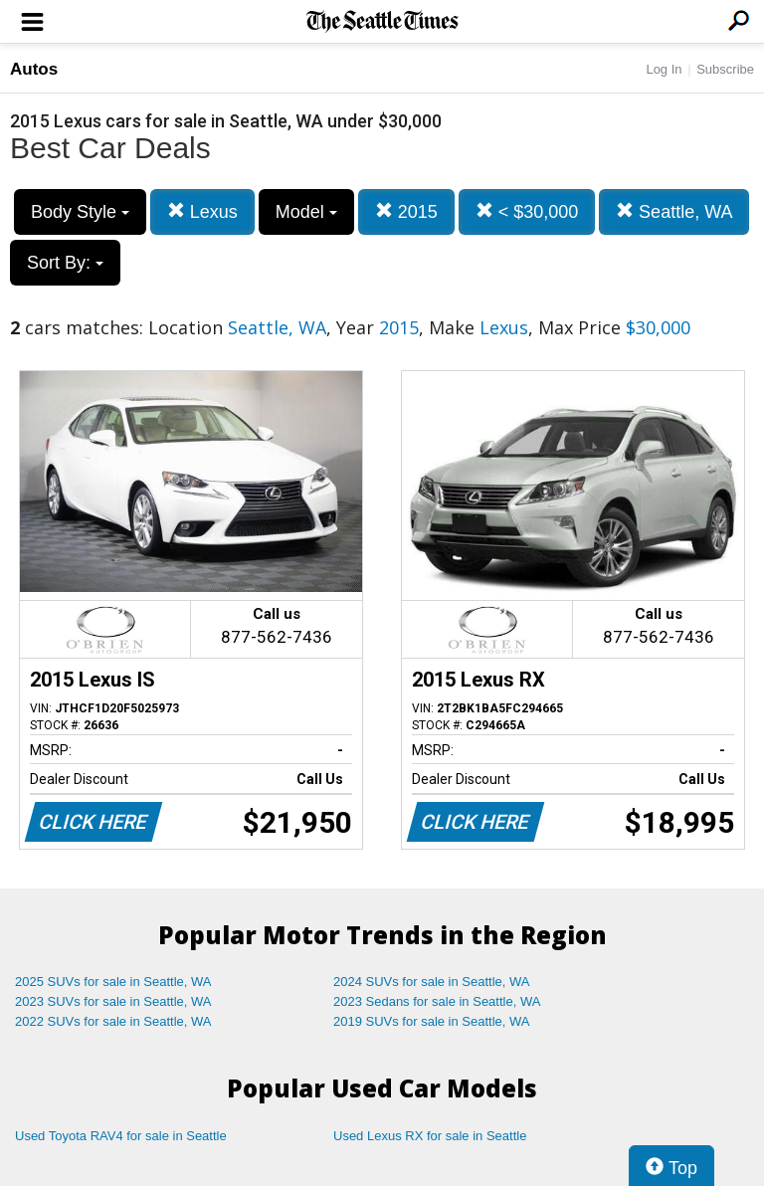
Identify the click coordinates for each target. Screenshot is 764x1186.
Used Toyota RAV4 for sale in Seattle (121, 1135)
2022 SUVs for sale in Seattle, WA (113, 1021)
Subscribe (725, 69)
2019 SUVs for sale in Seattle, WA (431, 1021)
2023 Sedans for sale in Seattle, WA (436, 1001)
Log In (663, 69)
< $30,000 (527, 211)
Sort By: (65, 263)
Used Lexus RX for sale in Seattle (429, 1135)
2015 (406, 211)
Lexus (202, 211)
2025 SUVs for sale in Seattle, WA (113, 981)
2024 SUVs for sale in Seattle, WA (431, 981)
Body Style (80, 212)
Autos (34, 69)
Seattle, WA (674, 211)
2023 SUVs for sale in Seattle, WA (113, 1001)
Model (306, 212)
